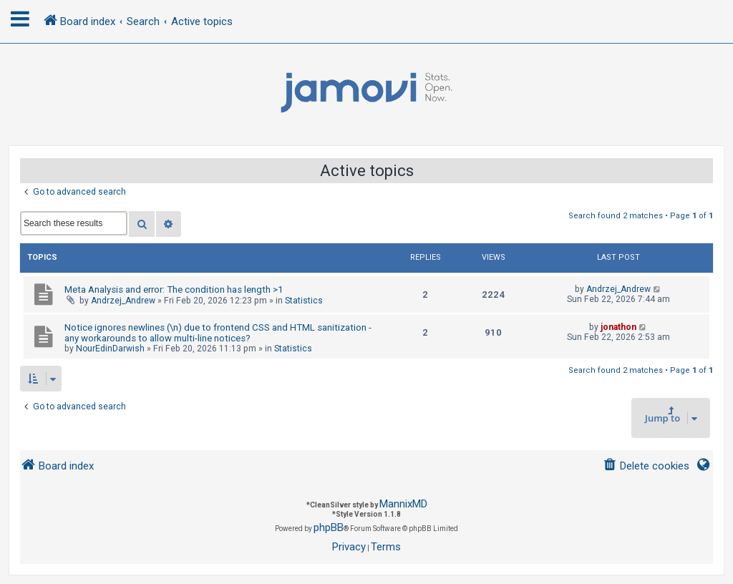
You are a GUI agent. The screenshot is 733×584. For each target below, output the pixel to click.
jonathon (618, 327)
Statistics (304, 301)
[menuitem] (646, 466)
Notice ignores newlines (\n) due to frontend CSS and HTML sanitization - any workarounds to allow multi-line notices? (218, 333)
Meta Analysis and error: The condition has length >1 (173, 289)
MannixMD (403, 503)
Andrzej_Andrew (123, 301)
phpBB (329, 527)
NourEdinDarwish (110, 349)
